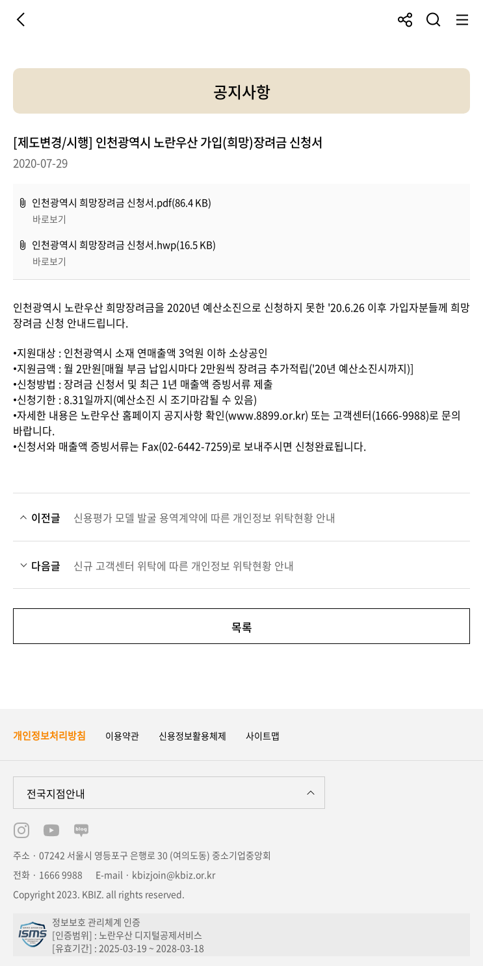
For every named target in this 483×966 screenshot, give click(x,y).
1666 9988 (61, 874)
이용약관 (122, 735)
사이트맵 (263, 735)
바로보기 (49, 218)
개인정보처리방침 (49, 735)
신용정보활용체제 (192, 735)
